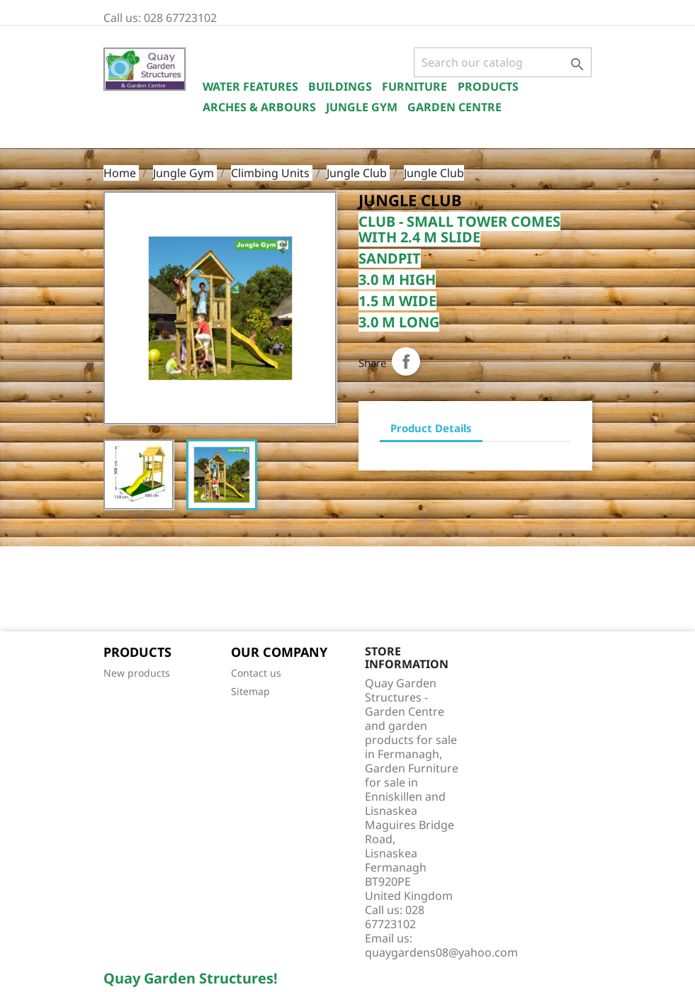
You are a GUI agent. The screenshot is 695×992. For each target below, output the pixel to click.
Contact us (256, 673)
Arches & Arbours (259, 107)
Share (406, 361)
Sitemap (250, 691)
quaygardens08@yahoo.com (441, 952)
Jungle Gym (361, 107)
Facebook (119, 590)
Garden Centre (454, 107)
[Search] (503, 62)
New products (136, 673)
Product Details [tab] (431, 428)
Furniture (414, 86)
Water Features (250, 86)
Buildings (340, 86)
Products (488, 86)
